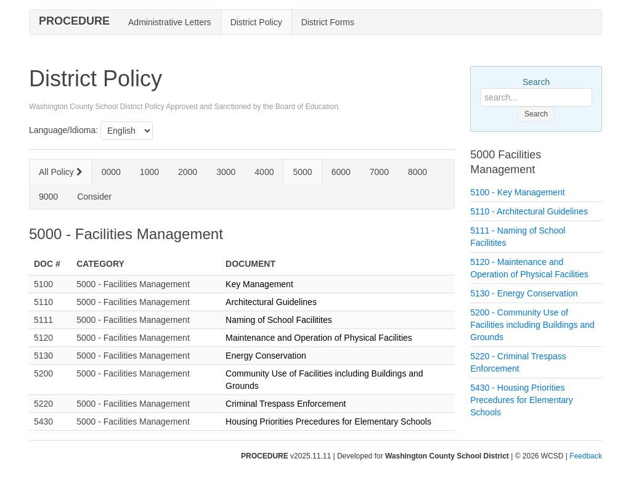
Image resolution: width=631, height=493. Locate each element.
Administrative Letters (169, 22)
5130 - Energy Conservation (523, 293)
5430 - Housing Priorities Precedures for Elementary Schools (521, 400)
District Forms (327, 22)
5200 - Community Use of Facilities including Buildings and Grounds (532, 325)
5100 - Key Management (517, 192)
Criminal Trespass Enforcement (286, 404)
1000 (149, 172)
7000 (379, 172)
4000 (264, 172)
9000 (48, 197)
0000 (111, 172)
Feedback (585, 456)
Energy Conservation (266, 356)
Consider (94, 197)
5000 (302, 172)
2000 (187, 172)
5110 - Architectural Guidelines (529, 211)
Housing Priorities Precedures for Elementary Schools (328, 421)
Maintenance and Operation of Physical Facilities (319, 338)
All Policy (61, 172)
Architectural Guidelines (271, 302)
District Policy (256, 22)
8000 (417, 172)
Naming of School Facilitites (279, 320)
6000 (341, 172)
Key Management (259, 284)
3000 (225, 172)
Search (536, 82)
